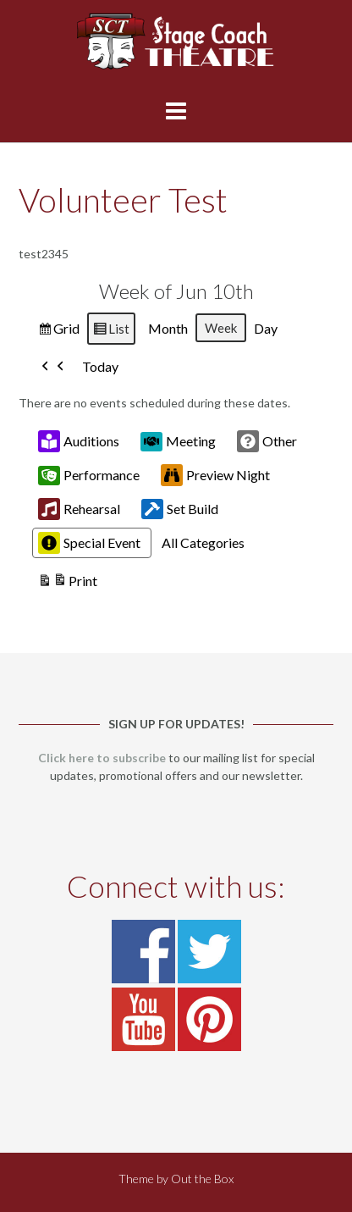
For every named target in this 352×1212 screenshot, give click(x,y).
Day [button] (266, 328)
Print (67, 583)
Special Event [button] (89, 544)
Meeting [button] (178, 441)
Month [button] (168, 328)
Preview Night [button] (215, 476)
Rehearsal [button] (79, 510)
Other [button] (267, 442)
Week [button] (221, 327)
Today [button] (100, 367)
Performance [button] (89, 475)
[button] (53, 367)
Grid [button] (58, 331)
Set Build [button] (179, 510)
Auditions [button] (78, 442)
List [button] (110, 331)
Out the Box (202, 1178)
